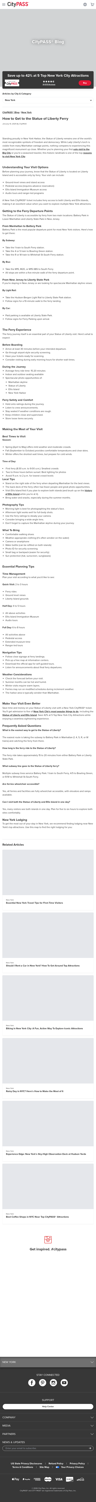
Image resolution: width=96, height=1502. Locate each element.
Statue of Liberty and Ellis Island (19, 715)
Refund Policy (56, 1463)
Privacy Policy (77, 1463)
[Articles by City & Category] (48, 100)
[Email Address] (48, 1448)
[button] (48, 1362)
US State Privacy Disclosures (26, 1463)
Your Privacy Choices (70, 1467)
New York (26, 112)
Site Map (44, 1467)
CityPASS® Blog (10, 112)
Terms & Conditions (22, 1467)
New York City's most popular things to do (55, 711)
